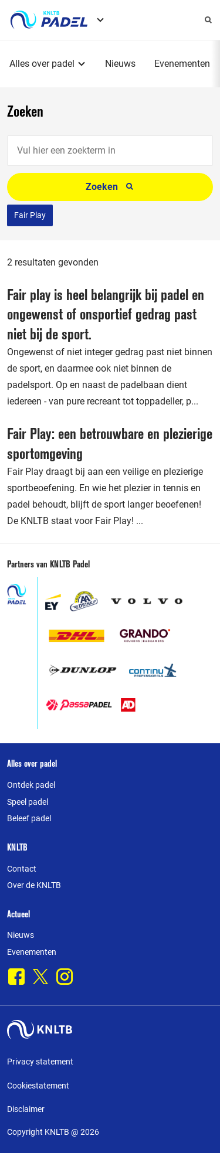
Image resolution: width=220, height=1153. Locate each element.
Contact (21, 868)
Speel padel (27, 802)
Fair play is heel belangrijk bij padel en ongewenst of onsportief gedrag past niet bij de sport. (105, 314)
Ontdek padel (31, 785)
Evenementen (182, 63)
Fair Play (30, 215)
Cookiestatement (38, 1085)
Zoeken (110, 186)
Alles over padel (42, 63)
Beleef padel (29, 818)
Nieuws (120, 63)
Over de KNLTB (34, 885)
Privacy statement (40, 1061)
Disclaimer (26, 1109)
